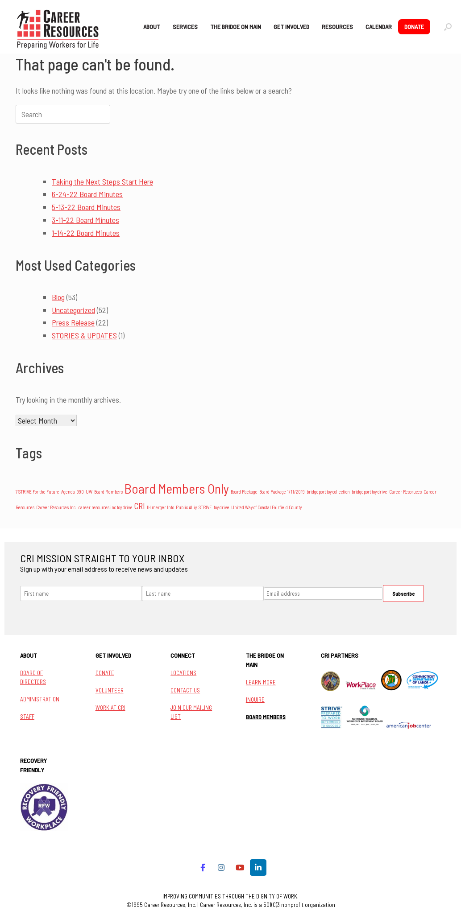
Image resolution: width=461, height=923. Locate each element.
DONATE (414, 26)
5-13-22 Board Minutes (86, 207)
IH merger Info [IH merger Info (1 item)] (160, 507)
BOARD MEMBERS (266, 717)
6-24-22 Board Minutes (87, 194)
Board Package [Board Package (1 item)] (244, 491)
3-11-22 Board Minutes (85, 220)
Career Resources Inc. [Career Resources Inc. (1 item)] (56, 507)
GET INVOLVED (291, 26)
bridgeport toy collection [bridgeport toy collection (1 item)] (328, 491)
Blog (58, 297)
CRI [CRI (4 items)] (139, 506)
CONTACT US (185, 690)
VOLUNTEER (110, 690)
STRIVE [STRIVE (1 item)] (205, 507)
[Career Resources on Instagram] (221, 867)
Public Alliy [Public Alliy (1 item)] (186, 507)
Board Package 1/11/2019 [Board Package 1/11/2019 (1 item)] (282, 491)
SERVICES (185, 26)
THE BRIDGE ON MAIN (235, 26)
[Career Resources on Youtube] (240, 867)
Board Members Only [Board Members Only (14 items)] (177, 488)
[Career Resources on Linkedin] (258, 867)
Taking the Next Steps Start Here (102, 181)
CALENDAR (378, 26)
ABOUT (151, 26)
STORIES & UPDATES (84, 335)
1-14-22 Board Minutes (86, 233)
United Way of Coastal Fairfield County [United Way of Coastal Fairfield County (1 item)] (266, 507)
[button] (448, 27)
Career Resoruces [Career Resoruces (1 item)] (405, 491)
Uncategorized (73, 310)
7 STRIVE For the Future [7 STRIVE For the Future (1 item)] (37, 491)
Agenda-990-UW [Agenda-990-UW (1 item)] (76, 491)
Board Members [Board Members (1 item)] (108, 491)
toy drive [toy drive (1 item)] (221, 507)
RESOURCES (337, 26)
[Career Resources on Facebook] (203, 867)
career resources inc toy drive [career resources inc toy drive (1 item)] (106, 507)
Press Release (73, 322)
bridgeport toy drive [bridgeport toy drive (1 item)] (369, 491)
